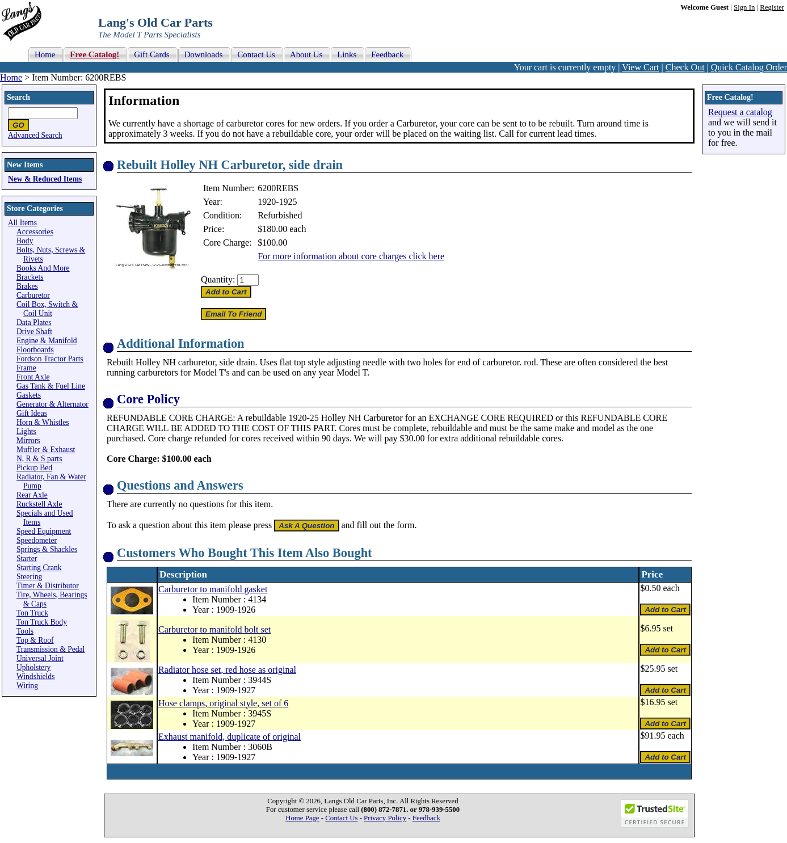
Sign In (744, 7)
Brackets (30, 277)
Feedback (426, 818)
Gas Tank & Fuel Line (50, 386)
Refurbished (280, 215)
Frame (26, 368)
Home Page (302, 818)
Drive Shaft (34, 331)
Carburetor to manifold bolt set (214, 629)
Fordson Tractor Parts (49, 359)
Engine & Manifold (46, 340)
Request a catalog (740, 112)
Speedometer (36, 540)
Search (18, 97)
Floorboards (35, 349)
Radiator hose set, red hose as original (227, 670)
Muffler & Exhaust (45, 449)
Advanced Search (35, 135)
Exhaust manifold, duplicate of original (229, 736)
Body (24, 241)
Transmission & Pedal (50, 649)
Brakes (27, 286)
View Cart (640, 67)
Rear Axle (32, 495)
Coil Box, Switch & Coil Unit (47, 309)
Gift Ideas (31, 413)
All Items (22, 222)
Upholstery (33, 667)
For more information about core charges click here (351, 256)
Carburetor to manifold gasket (212, 589)
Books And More (43, 268)
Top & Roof (35, 640)
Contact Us (341, 818)
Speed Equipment (43, 531)
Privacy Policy (385, 818)
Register (772, 7)
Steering (29, 576)
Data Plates (34, 322)
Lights (26, 431)
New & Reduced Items (45, 179)
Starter (26, 558)
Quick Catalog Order (749, 67)
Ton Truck (32, 613)
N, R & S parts (39, 458)
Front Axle (33, 377)
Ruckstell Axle (39, 504)
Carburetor (33, 295)
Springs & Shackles (46, 549)
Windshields (35, 676)
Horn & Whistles (42, 422)
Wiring (27, 685)
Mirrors (28, 440)
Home (11, 77)
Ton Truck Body (41, 622)
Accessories (34, 231)
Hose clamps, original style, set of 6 (223, 703)
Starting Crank (39, 567)
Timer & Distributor (47, 585)
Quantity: (218, 279)
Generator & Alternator (52, 404)
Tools (24, 631)
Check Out (685, 67)
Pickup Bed (34, 467)
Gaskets (28, 395)
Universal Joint (40, 658)
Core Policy (148, 399)
